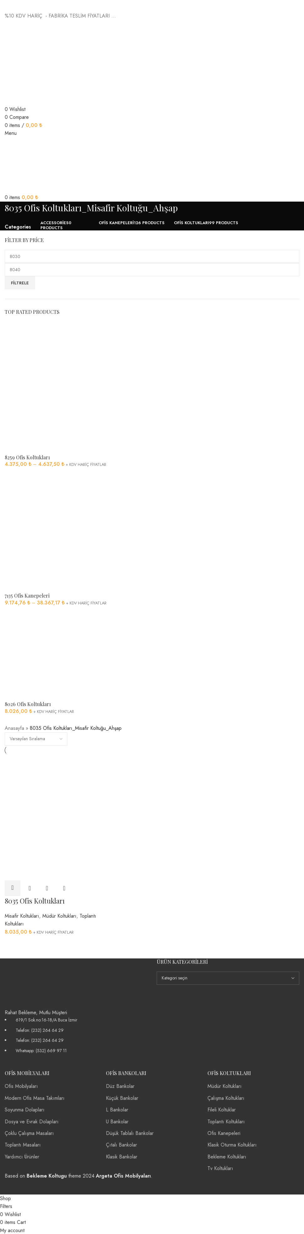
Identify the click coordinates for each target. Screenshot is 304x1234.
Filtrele (20, 283)
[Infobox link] (152, 597)
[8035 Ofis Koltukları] (52, 785)
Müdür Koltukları (59, 915)
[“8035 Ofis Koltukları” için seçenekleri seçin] (12, 888)
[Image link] (30, 982)
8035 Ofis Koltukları (35, 900)
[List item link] (76, 1035)
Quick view (30, 888)
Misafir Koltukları (22, 915)
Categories (18, 226)
